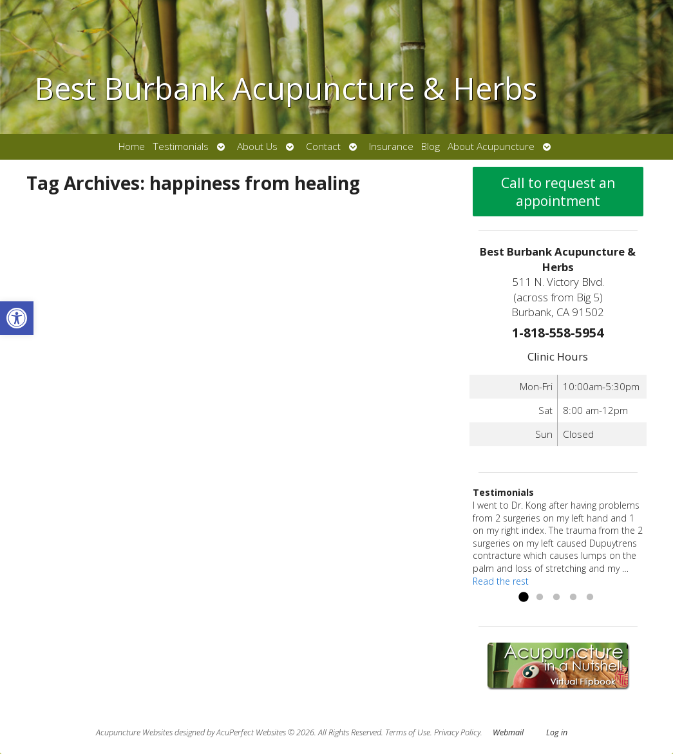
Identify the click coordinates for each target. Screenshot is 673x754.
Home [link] (131, 146)
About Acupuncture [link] (491, 146)
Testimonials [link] (181, 146)
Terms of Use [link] (407, 732)
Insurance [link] (391, 146)
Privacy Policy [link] (457, 732)
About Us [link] (257, 146)
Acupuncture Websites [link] (134, 732)
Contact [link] (323, 146)
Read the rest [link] (501, 581)
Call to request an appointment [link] (558, 192)
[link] (16, 318)
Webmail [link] (508, 732)
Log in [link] (556, 732)
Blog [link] (430, 146)
